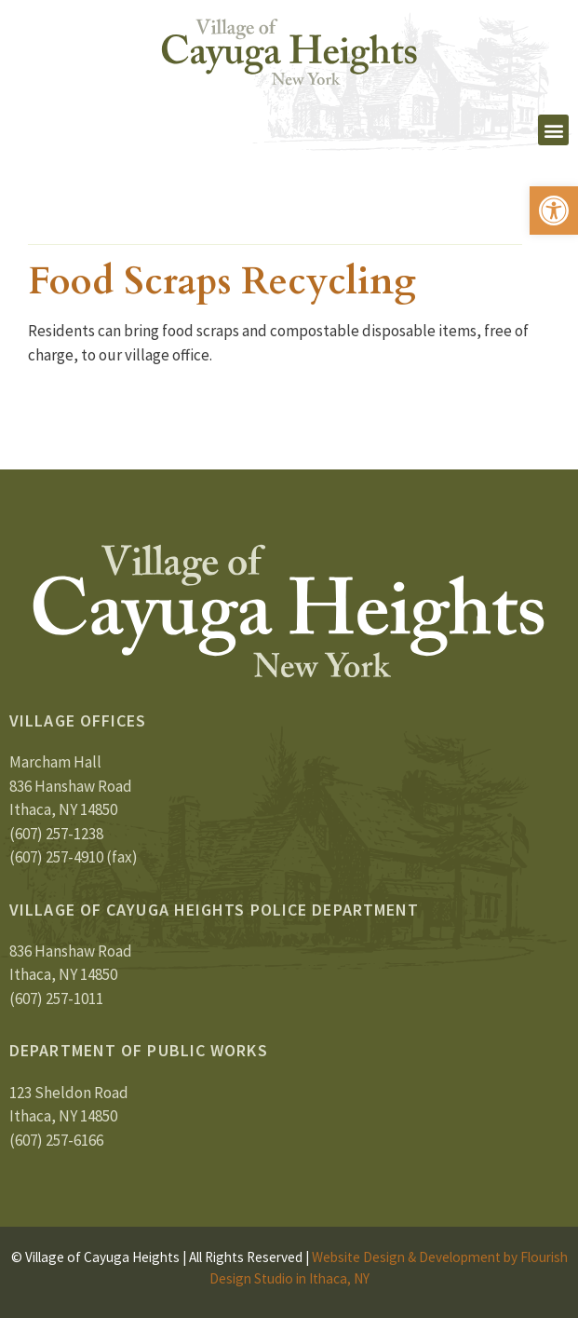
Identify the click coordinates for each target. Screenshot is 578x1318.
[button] (554, 210)
